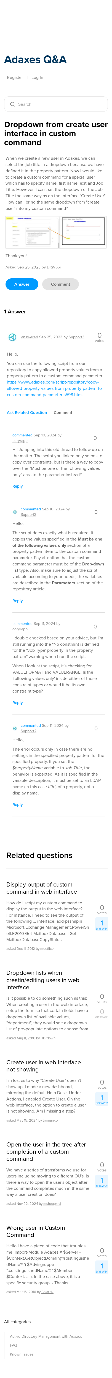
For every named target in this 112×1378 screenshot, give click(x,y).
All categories (17, 1322)
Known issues (22, 1354)
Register (15, 77)
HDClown (48, 1038)
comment (60, 284)
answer (22, 284)
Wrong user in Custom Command (35, 1231)
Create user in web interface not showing (43, 1066)
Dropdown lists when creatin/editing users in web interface (42, 980)
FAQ (13, 1345)
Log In (37, 77)
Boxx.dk (47, 1291)
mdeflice (47, 948)
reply (17, 486)
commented (22, 435)
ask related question (27, 413)
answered (29, 337)
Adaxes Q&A (35, 59)
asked (11, 267)
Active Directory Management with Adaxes (46, 1336)
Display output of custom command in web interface (41, 888)
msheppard (52, 1203)
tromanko (50, 1120)
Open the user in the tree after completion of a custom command (46, 1152)
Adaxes (30, 11)
